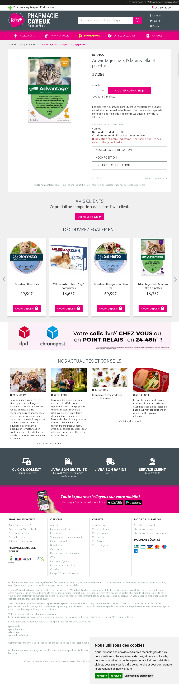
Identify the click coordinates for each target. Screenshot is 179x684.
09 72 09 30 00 (152, 465)
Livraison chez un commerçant (151, 533)
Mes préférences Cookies (64, 574)
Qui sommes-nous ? (19, 526)
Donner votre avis (89, 217)
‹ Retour (97, 178)
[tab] (129, 150)
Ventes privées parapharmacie (66, 537)
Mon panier (98, 537)
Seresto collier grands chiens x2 (110, 286)
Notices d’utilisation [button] (112, 165)
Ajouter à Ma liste (103, 97)
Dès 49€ (68, 467)
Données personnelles (62, 566)
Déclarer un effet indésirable (65, 554)
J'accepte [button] (101, 675)
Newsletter (56, 546)
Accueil (12, 45)
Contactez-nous (17, 537)
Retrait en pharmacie (145, 526)
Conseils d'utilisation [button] (113, 150)
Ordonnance (57, 550)
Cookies (54, 570)
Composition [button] (106, 158)
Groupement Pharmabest (22, 530)
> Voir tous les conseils (131, 421)
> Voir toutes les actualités (48, 444)
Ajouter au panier (129, 91)
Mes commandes (101, 533)
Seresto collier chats (27, 285)
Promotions (89, 36)
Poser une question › (155, 178)
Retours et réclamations (21, 542)
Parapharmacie (57, 36)
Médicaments (24, 36)
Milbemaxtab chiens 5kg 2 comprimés (68, 286)
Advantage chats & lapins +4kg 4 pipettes (153, 286)
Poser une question (19, 533)
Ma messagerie (100, 546)
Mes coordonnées (102, 530)
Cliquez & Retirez (26, 465)
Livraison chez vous (145, 530)
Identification (99, 526)
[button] (99, 90)
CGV (52, 558)
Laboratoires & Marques (63, 530)
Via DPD (110, 465)
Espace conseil (58, 542)
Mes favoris (98, 542)
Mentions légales (59, 562)
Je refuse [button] (116, 675)
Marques (154, 36)
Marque (23, 45)
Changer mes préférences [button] (139, 675)
